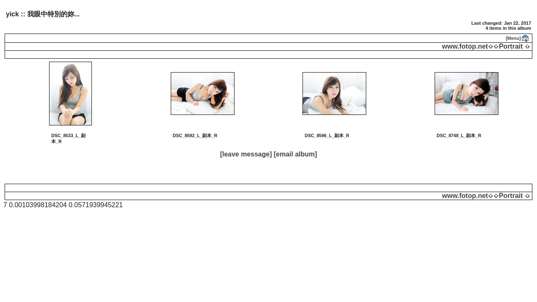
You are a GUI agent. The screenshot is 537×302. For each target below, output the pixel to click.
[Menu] (513, 38)
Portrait (511, 46)
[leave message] (246, 154)
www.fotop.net (465, 46)
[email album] (295, 154)
